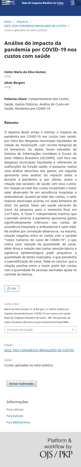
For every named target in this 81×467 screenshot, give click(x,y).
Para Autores (14, 416)
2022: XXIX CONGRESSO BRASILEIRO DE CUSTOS (35, 26)
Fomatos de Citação (20, 330)
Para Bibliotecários (18, 422)
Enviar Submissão (22, 384)
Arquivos (22, 21)
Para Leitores (14, 409)
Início (7, 21)
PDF (13, 288)
